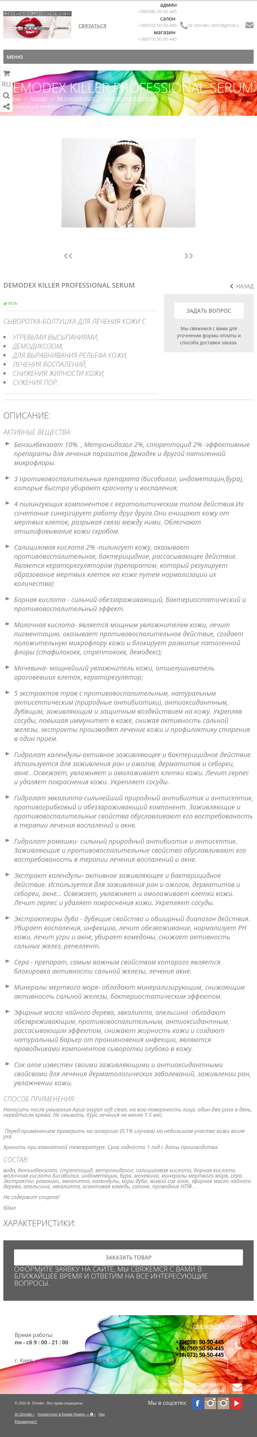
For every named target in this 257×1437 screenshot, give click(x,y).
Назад (242, 286)
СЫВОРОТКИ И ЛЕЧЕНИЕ (131, 98)
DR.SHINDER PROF (76, 98)
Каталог (39, 98)
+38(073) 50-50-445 (157, 39)
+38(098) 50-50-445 (157, 11)
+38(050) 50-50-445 (157, 25)
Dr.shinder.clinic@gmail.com (215, 25)
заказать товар (128, 1257)
